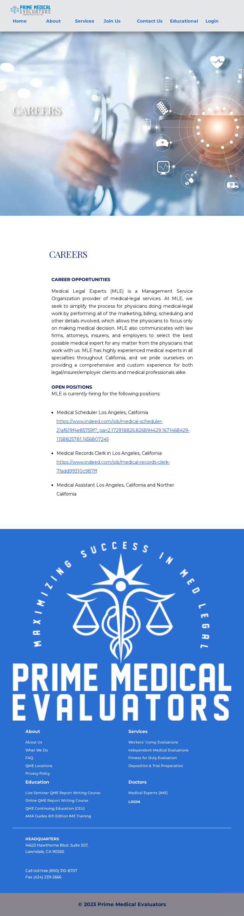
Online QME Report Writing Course (56, 800)
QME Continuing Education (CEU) (55, 808)
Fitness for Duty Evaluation (152, 758)
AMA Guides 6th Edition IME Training (58, 816)
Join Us (112, 21)
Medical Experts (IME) (148, 793)
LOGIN (134, 802)
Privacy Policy (37, 773)
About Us (33, 742)
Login (212, 21)
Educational (184, 21)
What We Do (36, 750)
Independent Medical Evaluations (158, 750)
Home (20, 21)
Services (84, 21)
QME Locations (38, 766)
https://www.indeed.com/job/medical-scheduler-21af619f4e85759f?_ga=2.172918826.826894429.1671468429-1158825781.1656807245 (123, 430)
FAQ (29, 758)
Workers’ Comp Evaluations (153, 742)
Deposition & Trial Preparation (155, 766)
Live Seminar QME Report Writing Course (62, 793)
